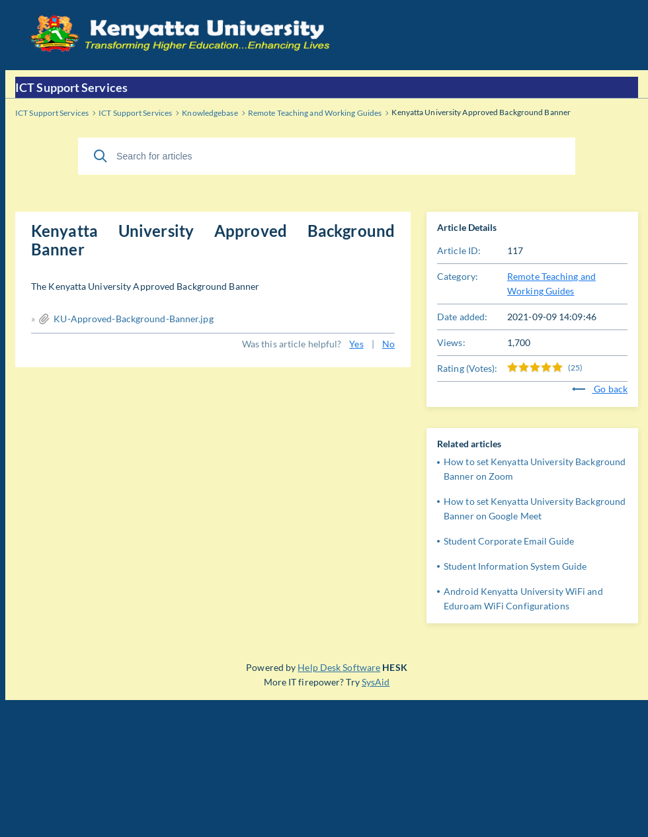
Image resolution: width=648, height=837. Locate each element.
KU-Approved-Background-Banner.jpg (133, 318)
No (388, 343)
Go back (600, 388)
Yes (356, 343)
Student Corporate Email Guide (509, 541)
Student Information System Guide (515, 566)
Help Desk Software (339, 667)
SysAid (376, 681)
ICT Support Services (71, 87)
